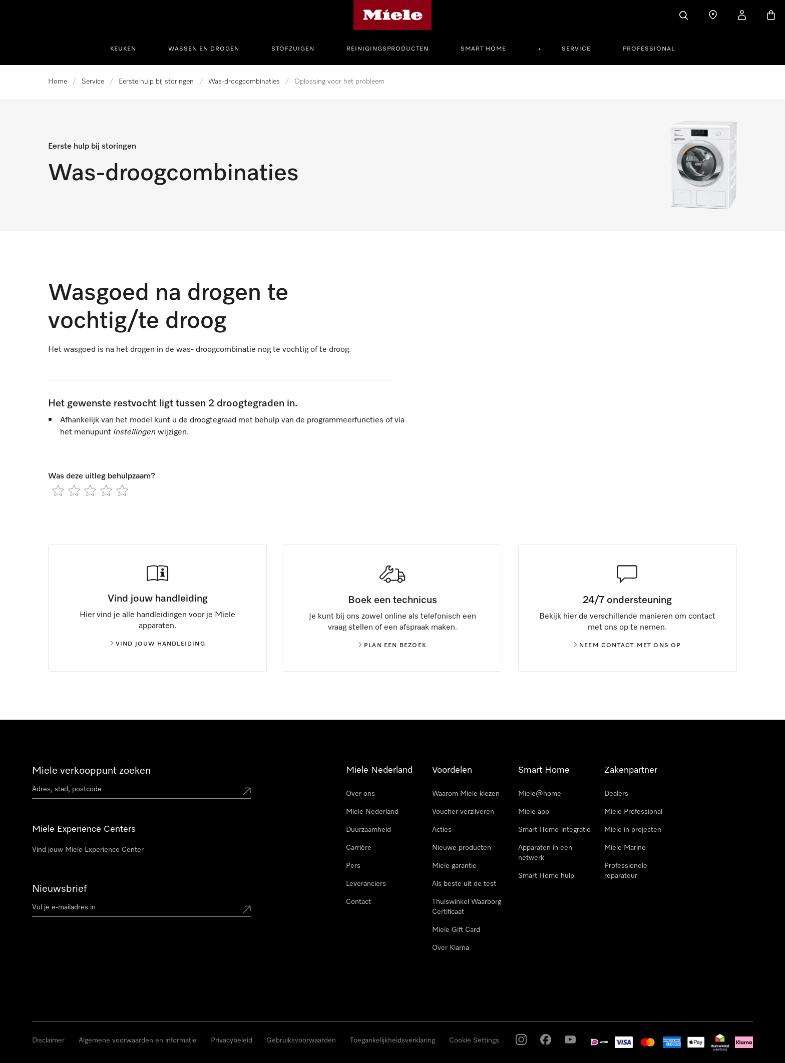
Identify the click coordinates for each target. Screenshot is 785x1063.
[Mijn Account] (742, 15)
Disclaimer (48, 1040)
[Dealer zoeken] (713, 15)
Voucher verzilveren (463, 811)
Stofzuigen (292, 49)
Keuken (123, 49)
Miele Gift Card (456, 929)
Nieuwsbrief (59, 889)
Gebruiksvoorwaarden (301, 1040)
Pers (353, 865)
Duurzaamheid (368, 829)
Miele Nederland (372, 811)
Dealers (616, 793)
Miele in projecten (632, 829)
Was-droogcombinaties (244, 81)
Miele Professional (633, 811)
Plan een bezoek (392, 646)
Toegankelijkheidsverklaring (392, 1040)
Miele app (533, 811)
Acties (442, 829)
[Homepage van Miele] (392, 15)
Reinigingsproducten (387, 49)
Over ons (360, 793)
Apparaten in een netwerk (545, 852)
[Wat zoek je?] (684, 15)
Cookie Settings (474, 1040)
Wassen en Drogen (203, 49)
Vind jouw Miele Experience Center (88, 849)
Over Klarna (450, 947)
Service (576, 49)
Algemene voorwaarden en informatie (138, 1040)
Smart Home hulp (546, 875)
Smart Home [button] (483, 49)
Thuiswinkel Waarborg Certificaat (466, 906)
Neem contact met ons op (627, 646)
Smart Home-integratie (554, 829)
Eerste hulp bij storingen (156, 81)
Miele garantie (454, 865)
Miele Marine (625, 847)
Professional (649, 49)
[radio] (58, 490)
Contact (358, 901)
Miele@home (539, 793)
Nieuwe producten (461, 847)
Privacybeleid (231, 1040)
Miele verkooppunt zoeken (91, 771)
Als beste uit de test (464, 883)
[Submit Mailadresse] (247, 909)
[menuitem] (128, 47)
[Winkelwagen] (771, 15)
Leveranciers (366, 883)
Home (57, 81)
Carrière (358, 847)
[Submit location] (247, 791)
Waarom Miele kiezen (466, 793)
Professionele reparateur (625, 870)
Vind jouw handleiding (157, 644)
